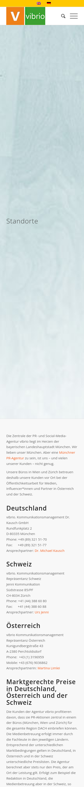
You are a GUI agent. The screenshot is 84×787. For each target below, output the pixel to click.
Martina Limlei (49, 668)
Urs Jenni (42, 612)
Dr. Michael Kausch (50, 550)
